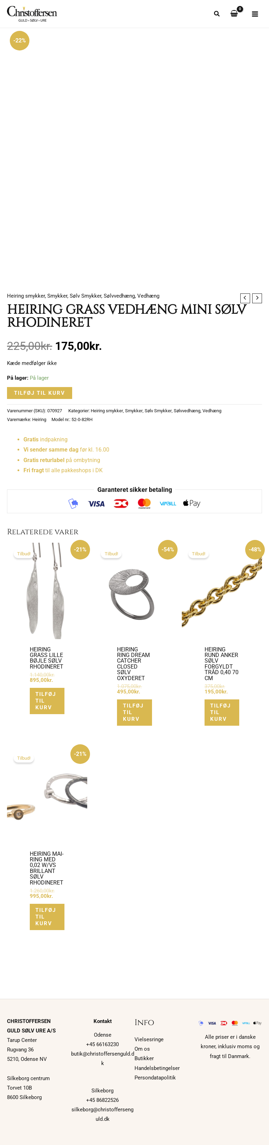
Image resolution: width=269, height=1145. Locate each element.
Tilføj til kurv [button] (47, 701)
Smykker (57, 296)
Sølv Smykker (85, 296)
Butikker (144, 1058)
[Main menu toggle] (255, 14)
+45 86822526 (102, 1100)
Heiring (39, 419)
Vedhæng (148, 296)
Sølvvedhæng (119, 296)
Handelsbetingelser (157, 1068)
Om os (142, 1049)
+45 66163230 (102, 1044)
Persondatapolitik (155, 1078)
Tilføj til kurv (39, 393)
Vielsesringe (149, 1039)
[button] (217, 15)
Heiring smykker (26, 296)
